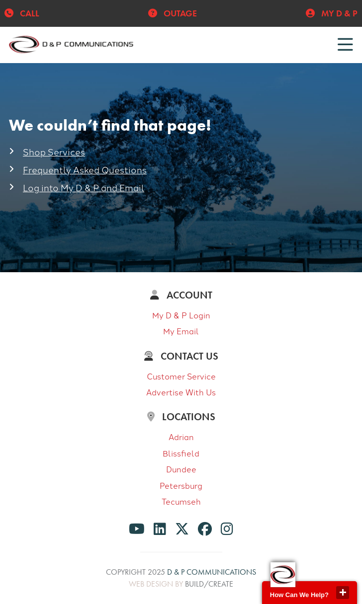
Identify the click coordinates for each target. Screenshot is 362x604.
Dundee (181, 468)
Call (21, 13)
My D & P (332, 13)
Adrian (181, 436)
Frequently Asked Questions (85, 169)
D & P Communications (211, 572)
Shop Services (54, 151)
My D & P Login (181, 314)
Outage (172, 13)
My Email (181, 330)
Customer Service (181, 376)
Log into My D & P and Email (83, 187)
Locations (181, 417)
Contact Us (181, 356)
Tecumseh (181, 501)
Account (181, 295)
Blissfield (181, 453)
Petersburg (181, 485)
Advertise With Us (181, 391)
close (342, 592)
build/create (209, 584)
